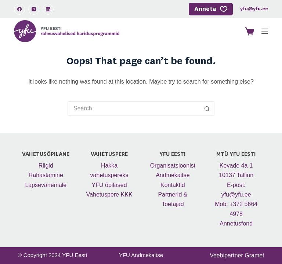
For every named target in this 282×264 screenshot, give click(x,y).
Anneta (210, 9)
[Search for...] (134, 108)
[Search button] (207, 108)
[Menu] (264, 31)
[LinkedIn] (48, 9)
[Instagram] (33, 9)
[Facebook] (19, 9)
